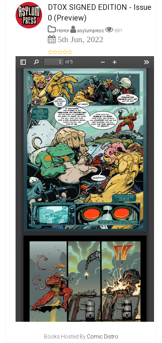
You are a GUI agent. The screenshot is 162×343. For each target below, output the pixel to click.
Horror (58, 30)
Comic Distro (102, 337)
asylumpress (91, 30)
